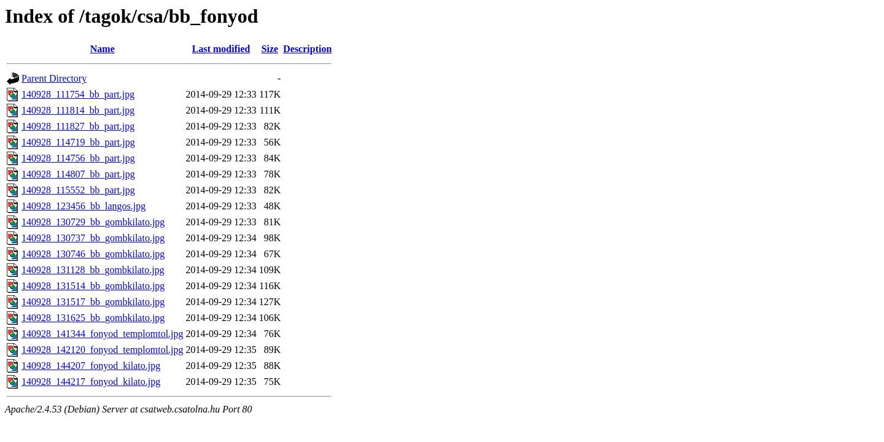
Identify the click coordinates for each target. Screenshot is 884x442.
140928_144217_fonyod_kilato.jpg (90, 381)
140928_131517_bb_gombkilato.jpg (93, 302)
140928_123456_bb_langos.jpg (83, 206)
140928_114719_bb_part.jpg (78, 142)
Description (307, 49)
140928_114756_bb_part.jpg (78, 158)
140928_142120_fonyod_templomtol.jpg (102, 349)
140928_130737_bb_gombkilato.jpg (93, 238)
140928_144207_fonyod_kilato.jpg (90, 365)
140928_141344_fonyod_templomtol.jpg (102, 333)
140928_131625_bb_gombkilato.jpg (93, 317)
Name (102, 49)
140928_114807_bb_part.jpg (78, 174)
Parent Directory (54, 78)
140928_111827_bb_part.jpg (77, 126)
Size (270, 49)
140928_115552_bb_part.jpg (78, 190)
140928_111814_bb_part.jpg (77, 110)
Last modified (221, 49)
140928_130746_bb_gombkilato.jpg (93, 254)
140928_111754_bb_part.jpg (77, 94)
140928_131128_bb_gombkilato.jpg (93, 270)
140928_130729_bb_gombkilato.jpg (93, 222)
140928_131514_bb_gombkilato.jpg (93, 286)
